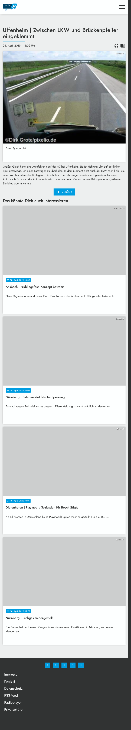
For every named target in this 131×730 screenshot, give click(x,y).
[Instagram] (56, 665)
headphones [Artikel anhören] (116, 45)
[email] (81, 665)
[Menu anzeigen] (122, 7)
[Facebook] (47, 665)
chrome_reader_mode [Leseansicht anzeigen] (122, 45)
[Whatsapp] (64, 665)
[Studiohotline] (73, 665)
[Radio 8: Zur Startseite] (33, 7)
